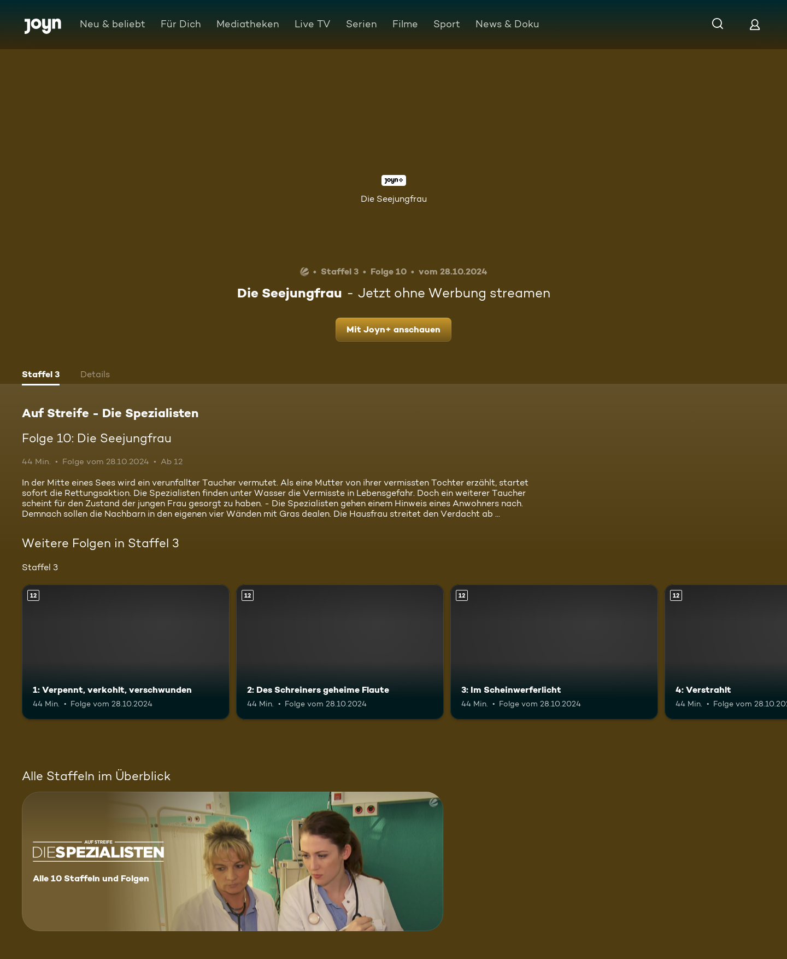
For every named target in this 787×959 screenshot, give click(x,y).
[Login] (754, 24)
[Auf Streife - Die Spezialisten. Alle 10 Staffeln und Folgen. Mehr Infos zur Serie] (232, 861)
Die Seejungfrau (394, 199)
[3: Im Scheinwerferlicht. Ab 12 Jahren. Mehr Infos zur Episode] (554, 652)
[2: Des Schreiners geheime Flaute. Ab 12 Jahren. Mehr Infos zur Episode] (340, 652)
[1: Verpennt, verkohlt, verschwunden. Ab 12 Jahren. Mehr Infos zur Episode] (126, 652)
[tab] (41, 375)
